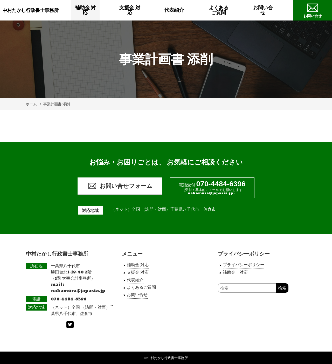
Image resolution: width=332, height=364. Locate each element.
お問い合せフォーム (120, 185)
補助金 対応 (93, 10)
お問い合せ (271, 10)
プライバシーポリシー (243, 265)
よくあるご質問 (226, 10)
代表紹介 (182, 10)
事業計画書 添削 (56, 104)
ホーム (31, 104)
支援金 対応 (138, 10)
